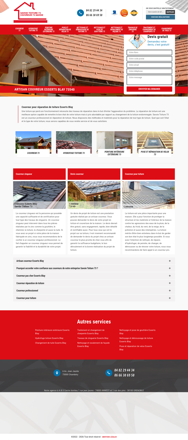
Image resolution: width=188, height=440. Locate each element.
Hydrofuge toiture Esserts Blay (49, 338)
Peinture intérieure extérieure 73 (48, 29)
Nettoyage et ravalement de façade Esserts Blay (93, 344)
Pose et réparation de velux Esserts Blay (136, 348)
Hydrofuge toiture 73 (33, 29)
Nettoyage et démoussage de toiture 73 (82, 29)
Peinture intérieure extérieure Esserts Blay (52, 332)
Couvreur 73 (19, 29)
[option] (33, 144)
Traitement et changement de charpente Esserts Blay (90, 332)
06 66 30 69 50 (94, 15)
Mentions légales (109, 437)
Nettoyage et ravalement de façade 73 (116, 29)
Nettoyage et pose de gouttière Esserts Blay (137, 332)
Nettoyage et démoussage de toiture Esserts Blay (136, 340)
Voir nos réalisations (160, 17)
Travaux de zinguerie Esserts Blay (92, 338)
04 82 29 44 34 (94, 10)
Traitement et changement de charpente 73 (149, 29)
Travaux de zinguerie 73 (132, 29)
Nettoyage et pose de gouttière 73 (99, 29)
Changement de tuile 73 (166, 29)
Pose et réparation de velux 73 (65, 29)
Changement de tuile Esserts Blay (50, 343)
